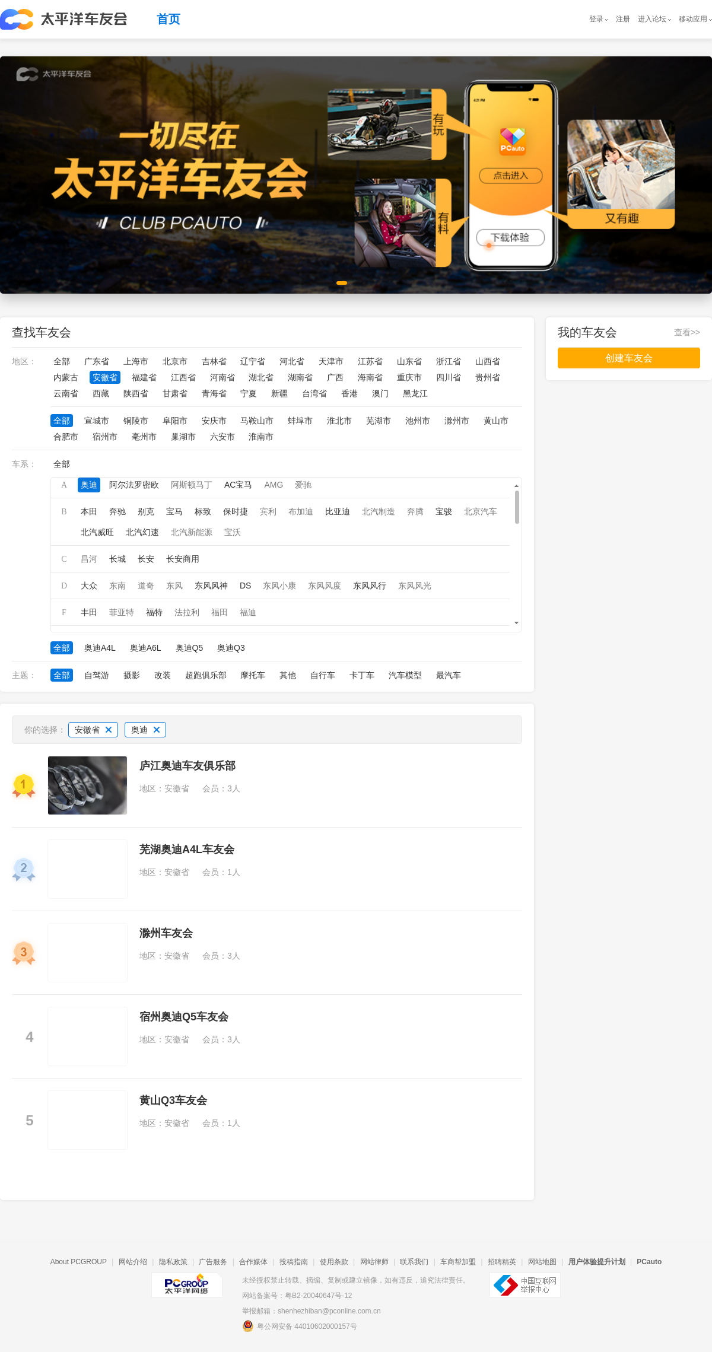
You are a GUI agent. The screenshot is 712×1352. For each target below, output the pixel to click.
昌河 (89, 559)
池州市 (417, 420)
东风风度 (324, 585)
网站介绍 (133, 1262)
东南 (117, 585)
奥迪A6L (145, 648)
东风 (174, 585)
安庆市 (214, 420)
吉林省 (214, 361)
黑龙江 (415, 393)
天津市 (331, 361)
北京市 (175, 361)
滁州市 (456, 420)
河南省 (222, 377)
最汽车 (448, 675)
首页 (168, 19)
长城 (117, 559)
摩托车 (252, 675)
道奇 (146, 585)
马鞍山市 (257, 420)
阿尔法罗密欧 (134, 484)
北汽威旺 (97, 532)
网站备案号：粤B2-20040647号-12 (297, 1295)
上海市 (135, 361)
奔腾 (415, 511)
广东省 (96, 361)
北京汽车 (480, 511)
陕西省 (135, 393)
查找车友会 (41, 332)
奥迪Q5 (190, 648)
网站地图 (542, 1262)
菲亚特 (121, 612)
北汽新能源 (191, 532)
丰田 (89, 612)
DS (245, 585)
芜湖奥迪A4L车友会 (186, 849)
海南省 (370, 377)
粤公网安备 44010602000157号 (299, 1326)
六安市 (222, 436)
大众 (89, 585)
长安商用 (182, 559)
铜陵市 (135, 420)
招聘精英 (502, 1262)
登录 (596, 19)
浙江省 (448, 361)
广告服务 (213, 1262)
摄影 (131, 675)
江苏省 (370, 361)
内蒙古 (65, 377)
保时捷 (235, 511)
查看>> (687, 332)
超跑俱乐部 (206, 675)
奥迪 (89, 484)
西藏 (101, 393)
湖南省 (300, 377)
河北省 (291, 361)
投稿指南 (293, 1262)
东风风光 (414, 585)
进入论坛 (652, 19)
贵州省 (487, 377)
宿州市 (105, 436)
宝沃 (232, 532)
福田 (219, 612)
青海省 (214, 393)
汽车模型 (405, 675)
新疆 (279, 393)
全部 (61, 361)
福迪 (248, 612)
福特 (154, 612)
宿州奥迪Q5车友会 (183, 1017)
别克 (146, 511)
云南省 (65, 393)
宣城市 (96, 420)
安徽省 (105, 377)
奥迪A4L (100, 648)
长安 (146, 559)
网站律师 (374, 1262)
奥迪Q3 (231, 648)
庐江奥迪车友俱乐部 (187, 766)
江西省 (183, 377)
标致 (203, 511)
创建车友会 (629, 358)
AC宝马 (238, 484)
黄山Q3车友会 (173, 1100)
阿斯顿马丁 (191, 484)
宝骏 (444, 511)
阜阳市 (175, 420)
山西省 (487, 361)
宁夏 (248, 393)
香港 (349, 393)
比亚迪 (337, 511)
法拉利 (186, 612)
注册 (623, 19)
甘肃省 (175, 393)
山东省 (409, 361)
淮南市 (261, 436)
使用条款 (334, 1262)
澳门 (380, 393)
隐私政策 (173, 1262)
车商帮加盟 (458, 1262)
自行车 (322, 675)
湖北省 (261, 377)
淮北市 (339, 420)
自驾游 (96, 675)
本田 (89, 511)
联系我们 (414, 1262)
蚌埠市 (300, 420)
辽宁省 (252, 361)
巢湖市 (183, 436)
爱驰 (303, 484)
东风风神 (211, 585)
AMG (273, 484)
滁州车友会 (166, 933)
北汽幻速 (142, 532)
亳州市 (144, 436)
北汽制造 (378, 511)
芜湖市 (378, 420)
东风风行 (369, 585)
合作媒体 (253, 1262)
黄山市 (496, 420)
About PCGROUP (78, 1262)
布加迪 (300, 511)
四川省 (448, 377)
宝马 (174, 511)
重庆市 (409, 377)
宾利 (268, 511)
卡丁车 (361, 675)
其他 (287, 675)
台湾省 (314, 393)
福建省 (144, 377)
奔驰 (117, 511)
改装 (162, 675)
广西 (335, 377)
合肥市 (65, 436)
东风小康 (279, 585)
